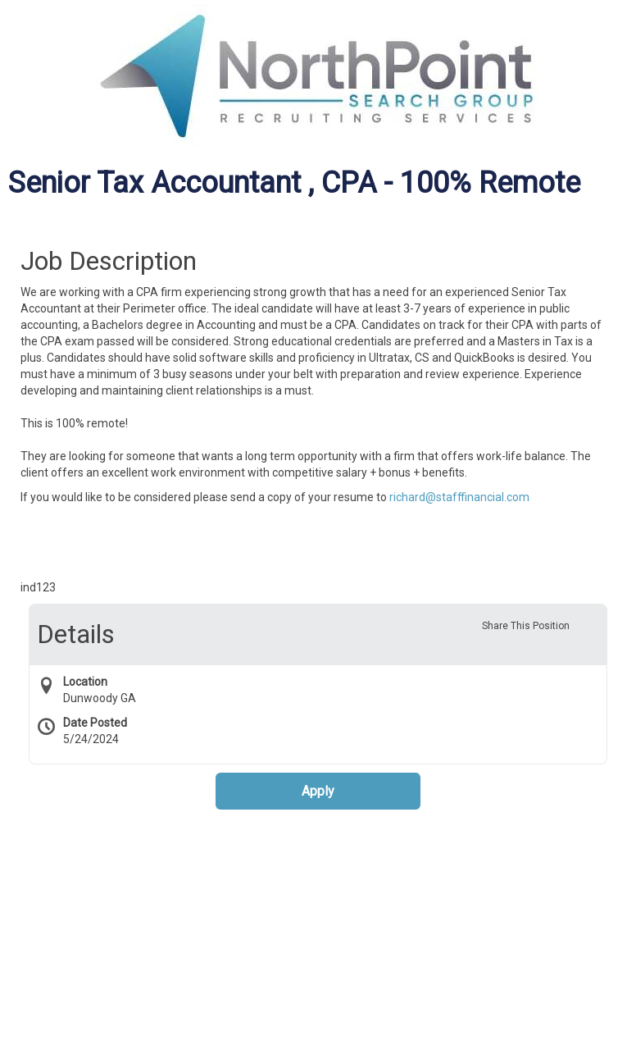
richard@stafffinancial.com (459, 497)
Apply (318, 791)
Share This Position (526, 626)
